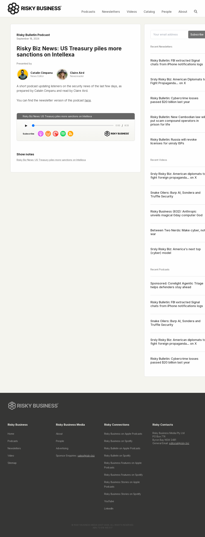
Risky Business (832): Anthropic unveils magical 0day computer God (176, 213)
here (88, 100)
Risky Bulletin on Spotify (117, 456)
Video (11, 456)
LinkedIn (108, 509)
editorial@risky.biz (179, 444)
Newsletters (111, 11)
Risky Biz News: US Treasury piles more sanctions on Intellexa (51, 159)
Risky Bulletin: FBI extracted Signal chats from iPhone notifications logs (176, 62)
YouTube (109, 502)
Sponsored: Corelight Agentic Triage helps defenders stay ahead (176, 285)
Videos (132, 11)
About (182, 11)
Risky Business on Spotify (118, 442)
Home (11, 434)
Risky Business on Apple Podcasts (123, 434)
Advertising (62, 449)
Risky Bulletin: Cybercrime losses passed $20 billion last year (174, 100)
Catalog (149, 11)
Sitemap (12, 464)
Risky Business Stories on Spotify (122, 495)
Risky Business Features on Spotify (123, 475)
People (167, 11)
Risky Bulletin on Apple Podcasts (122, 449)
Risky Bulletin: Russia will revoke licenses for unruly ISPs (173, 141)
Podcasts (88, 11)
